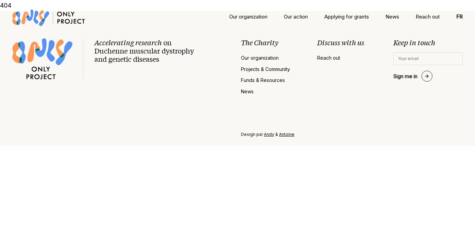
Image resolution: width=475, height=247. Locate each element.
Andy (269, 134)
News (392, 16)
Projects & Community (265, 69)
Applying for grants (346, 16)
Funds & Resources (263, 80)
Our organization (248, 16)
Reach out (428, 16)
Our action (296, 16)
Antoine (286, 134)
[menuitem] (459, 16)
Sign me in (405, 76)
